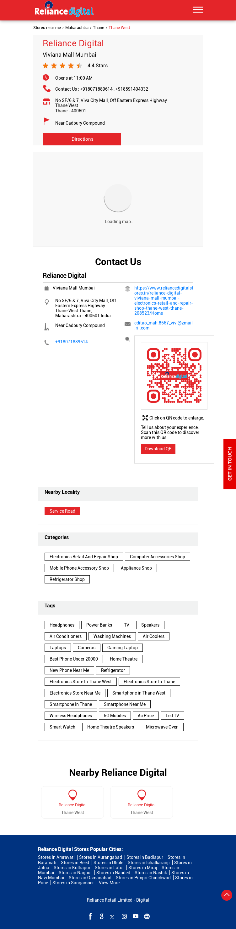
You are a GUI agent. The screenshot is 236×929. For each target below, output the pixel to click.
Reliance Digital (72, 804)
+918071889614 (97, 89)
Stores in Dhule (108, 862)
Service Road (62, 511)
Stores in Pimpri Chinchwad (143, 877)
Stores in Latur (109, 867)
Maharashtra (76, 27)
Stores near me (47, 27)
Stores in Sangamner (73, 882)
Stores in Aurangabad (100, 857)
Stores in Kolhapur (72, 867)
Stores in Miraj (142, 867)
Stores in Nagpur (75, 872)
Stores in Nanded (113, 872)
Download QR (158, 448)
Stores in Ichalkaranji (149, 862)
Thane (98, 27)
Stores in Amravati (56, 857)
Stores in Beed (75, 862)
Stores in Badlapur (144, 857)
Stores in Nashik (151, 872)
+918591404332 (131, 89)
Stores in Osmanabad (90, 877)
